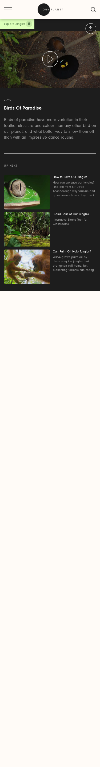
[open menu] (8, 9)
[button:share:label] (90, 28)
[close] (93, 9)
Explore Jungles (14, 24)
